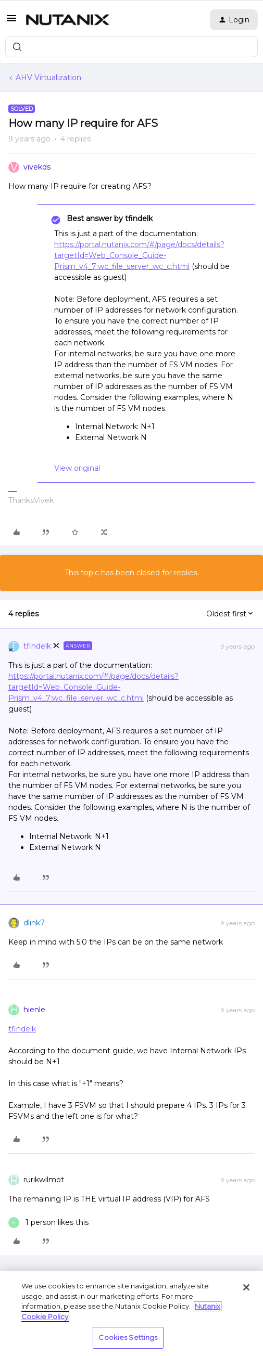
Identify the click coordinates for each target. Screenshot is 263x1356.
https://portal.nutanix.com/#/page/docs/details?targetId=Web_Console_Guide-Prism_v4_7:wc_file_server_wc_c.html (139, 255)
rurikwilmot (43, 1179)
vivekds (37, 167)
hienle (34, 1009)
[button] (11, 22)
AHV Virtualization (48, 77)
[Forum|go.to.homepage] (67, 19)
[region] (131, 1313)
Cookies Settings (127, 1337)
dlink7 (34, 922)
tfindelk (37, 646)
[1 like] (48, 1222)
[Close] (246, 1287)
